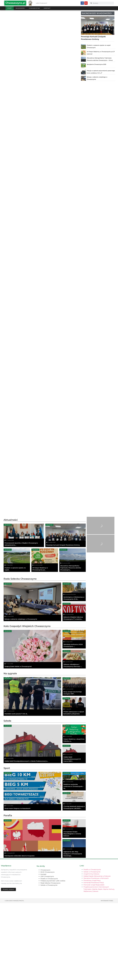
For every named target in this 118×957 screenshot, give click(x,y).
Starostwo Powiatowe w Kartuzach (96, 932)
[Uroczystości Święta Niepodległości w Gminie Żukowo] (74, 882)
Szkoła (7, 774)
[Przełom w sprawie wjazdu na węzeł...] (17, 587)
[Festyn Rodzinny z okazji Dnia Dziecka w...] (74, 787)
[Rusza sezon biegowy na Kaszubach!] (32, 845)
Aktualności (11, 546)
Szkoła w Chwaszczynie (48, 939)
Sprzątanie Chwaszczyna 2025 (96, 64)
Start (9, 8)
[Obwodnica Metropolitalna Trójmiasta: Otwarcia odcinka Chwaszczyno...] (72, 587)
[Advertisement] (41, 529)
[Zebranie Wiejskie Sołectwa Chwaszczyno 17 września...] (74, 665)
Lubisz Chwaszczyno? (41, 3)
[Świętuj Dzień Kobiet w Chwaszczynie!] (32, 703)
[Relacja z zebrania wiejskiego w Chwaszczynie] (32, 655)
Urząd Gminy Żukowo (91, 928)
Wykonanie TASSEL (107, 954)
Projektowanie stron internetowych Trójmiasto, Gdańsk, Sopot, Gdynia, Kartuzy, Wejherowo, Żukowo (99, 943)
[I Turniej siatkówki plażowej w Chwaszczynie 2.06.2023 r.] (74, 855)
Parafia (8, 869)
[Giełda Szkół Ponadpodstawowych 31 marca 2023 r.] (74, 807)
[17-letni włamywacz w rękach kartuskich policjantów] (74, 760)
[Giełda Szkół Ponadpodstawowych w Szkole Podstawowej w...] (32, 797)
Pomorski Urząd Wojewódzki (94, 939)
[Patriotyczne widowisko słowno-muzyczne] (32, 892)
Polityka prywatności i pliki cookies (52, 935)
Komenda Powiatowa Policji (94, 936)
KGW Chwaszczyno (47, 926)
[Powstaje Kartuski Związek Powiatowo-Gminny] (65, 562)
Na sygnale (10, 727)
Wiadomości (20, 8)
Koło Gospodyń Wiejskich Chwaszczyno (27, 680)
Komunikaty (66, 894)
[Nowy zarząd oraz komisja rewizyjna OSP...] (74, 740)
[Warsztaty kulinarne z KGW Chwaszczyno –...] (74, 693)
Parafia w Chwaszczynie (49, 932)
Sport (7, 822)
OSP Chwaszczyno (47, 930)
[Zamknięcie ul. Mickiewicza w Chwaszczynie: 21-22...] (74, 645)
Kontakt (47, 8)
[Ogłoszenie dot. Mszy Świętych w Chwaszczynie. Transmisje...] (74, 902)
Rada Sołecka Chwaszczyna (50, 937)
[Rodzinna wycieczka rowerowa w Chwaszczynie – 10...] (74, 835)
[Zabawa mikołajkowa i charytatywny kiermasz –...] (74, 713)
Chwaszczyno (34, 8)
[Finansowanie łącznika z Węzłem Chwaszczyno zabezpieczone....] (24, 562)
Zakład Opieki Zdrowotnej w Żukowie (97, 930)
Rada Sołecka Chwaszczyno (20, 632)
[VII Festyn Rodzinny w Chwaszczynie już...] (44, 587)
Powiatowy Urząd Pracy (92, 934)
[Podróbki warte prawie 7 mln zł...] (32, 750)
